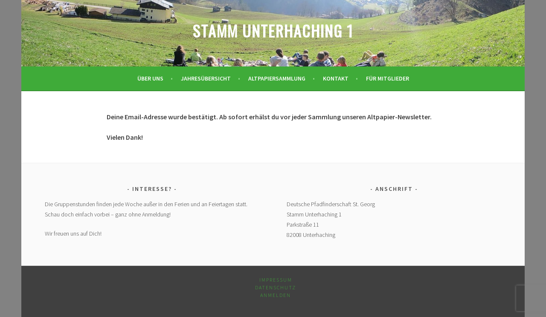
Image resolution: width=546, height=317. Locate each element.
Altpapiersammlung (276, 78)
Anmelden (275, 295)
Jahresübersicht (206, 78)
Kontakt (336, 78)
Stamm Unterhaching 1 (273, 30)
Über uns (150, 78)
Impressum (275, 280)
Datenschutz (275, 287)
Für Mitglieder (387, 78)
